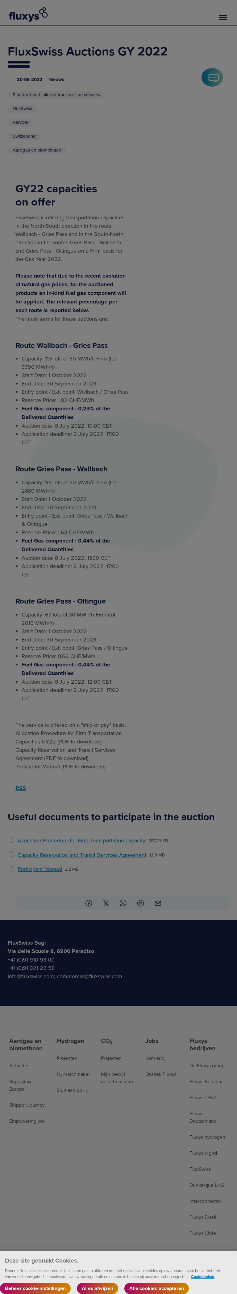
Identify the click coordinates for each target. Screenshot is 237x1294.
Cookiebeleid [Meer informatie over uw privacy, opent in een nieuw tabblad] (202, 1281)
